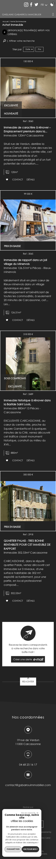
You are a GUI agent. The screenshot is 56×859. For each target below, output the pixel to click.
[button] (18, 40)
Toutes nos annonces (31, 841)
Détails (30, 179)
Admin (18, 841)
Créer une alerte (28, 659)
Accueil (6, 21)
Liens (48, 838)
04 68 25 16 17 (28, 764)
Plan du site (10, 838)
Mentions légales (23, 838)
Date (29, 49)
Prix (39, 49)
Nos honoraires (38, 838)
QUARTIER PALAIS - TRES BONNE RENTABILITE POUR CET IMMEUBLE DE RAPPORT (27, 544)
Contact (17, 179)
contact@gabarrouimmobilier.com (28, 785)
